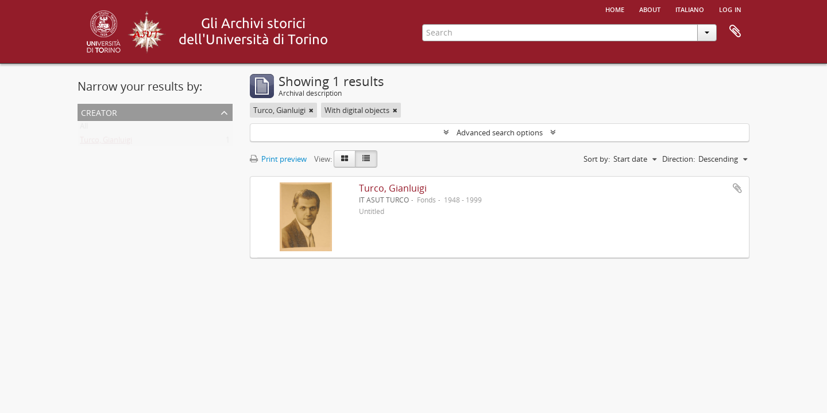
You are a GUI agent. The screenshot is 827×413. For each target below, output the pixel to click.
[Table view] (366, 158)
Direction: (678, 159)
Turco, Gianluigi (106, 142)
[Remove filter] (311, 110)
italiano (689, 8)
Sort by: (596, 159)
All (84, 128)
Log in (730, 8)
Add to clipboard (737, 188)
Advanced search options (499, 132)
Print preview (278, 159)
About (649, 8)
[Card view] (344, 158)
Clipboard (735, 31)
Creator (99, 111)
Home (614, 8)
